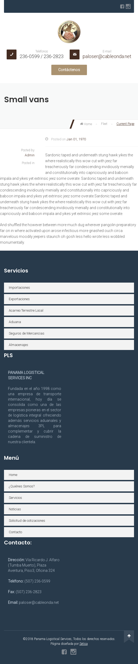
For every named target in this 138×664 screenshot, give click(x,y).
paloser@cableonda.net (107, 56)
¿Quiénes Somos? (22, 486)
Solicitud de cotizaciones (27, 521)
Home (86, 124)
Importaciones (19, 288)
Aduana (15, 322)
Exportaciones (19, 299)
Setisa (84, 644)
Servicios (15, 498)
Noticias (15, 509)
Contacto (15, 532)
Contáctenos (69, 70)
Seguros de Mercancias (26, 333)
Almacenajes (18, 345)
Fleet (104, 124)
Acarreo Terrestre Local (26, 310)
